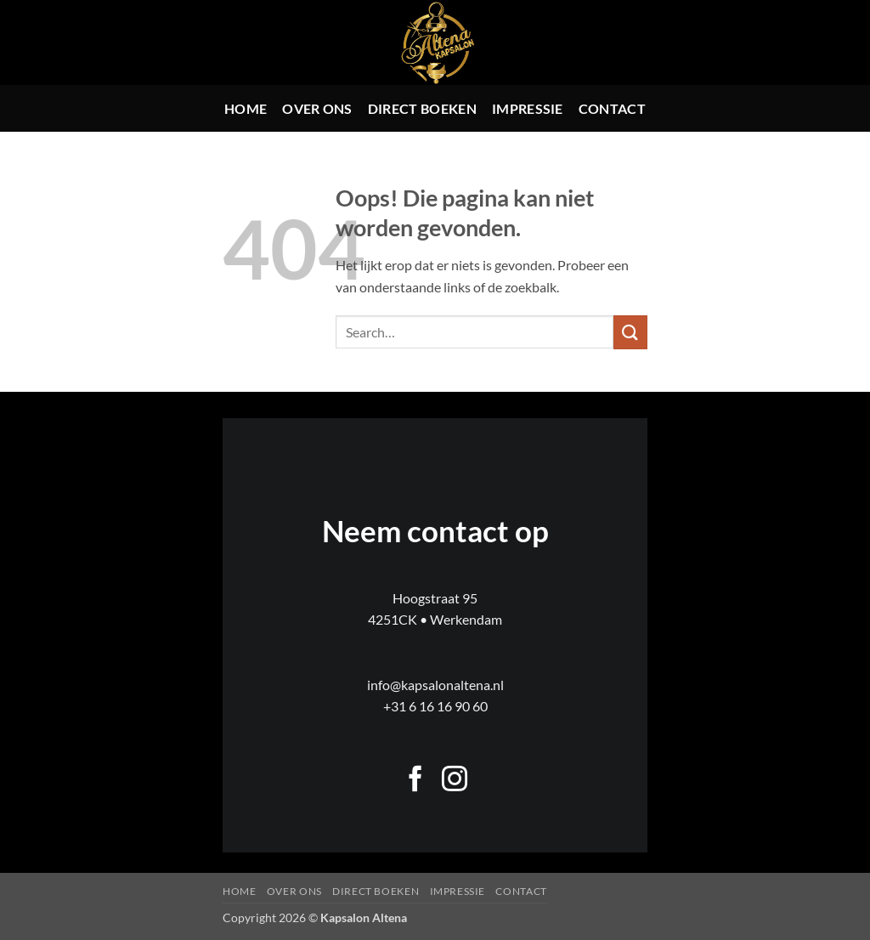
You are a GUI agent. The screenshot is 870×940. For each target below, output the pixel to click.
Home (245, 108)
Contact (612, 108)
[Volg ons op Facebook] (415, 781)
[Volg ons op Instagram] (454, 781)
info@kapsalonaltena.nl (435, 685)
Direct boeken (422, 108)
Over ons (317, 108)
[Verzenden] (630, 331)
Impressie (527, 108)
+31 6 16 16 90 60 (435, 706)
